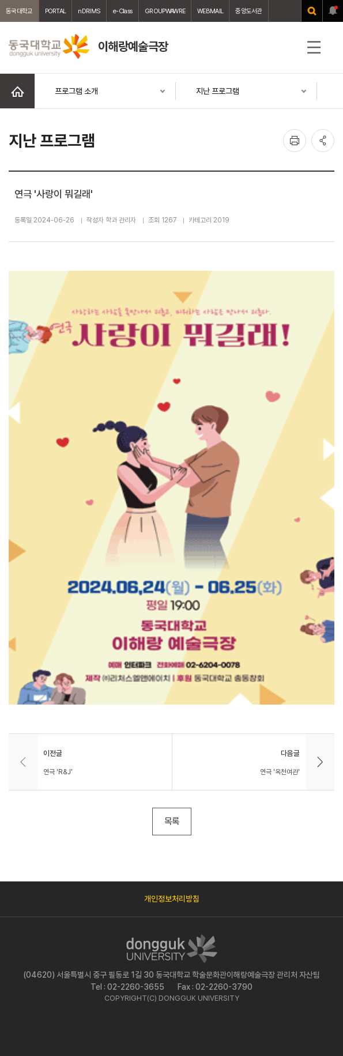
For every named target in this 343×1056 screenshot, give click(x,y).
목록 (171, 821)
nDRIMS (89, 11)
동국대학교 (19, 11)
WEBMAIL (210, 11)
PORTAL (55, 11)
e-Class (122, 11)
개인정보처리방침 (171, 898)
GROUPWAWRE (165, 11)
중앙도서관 (248, 11)
